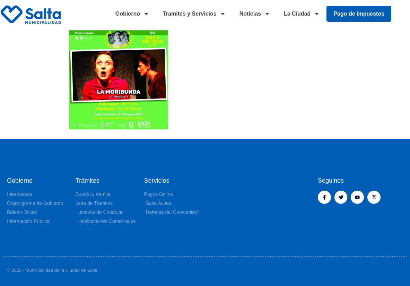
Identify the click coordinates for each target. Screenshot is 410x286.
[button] (403, 14)
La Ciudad (302, 14)
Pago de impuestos (358, 14)
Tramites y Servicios (194, 14)
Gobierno (132, 14)
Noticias (254, 14)
